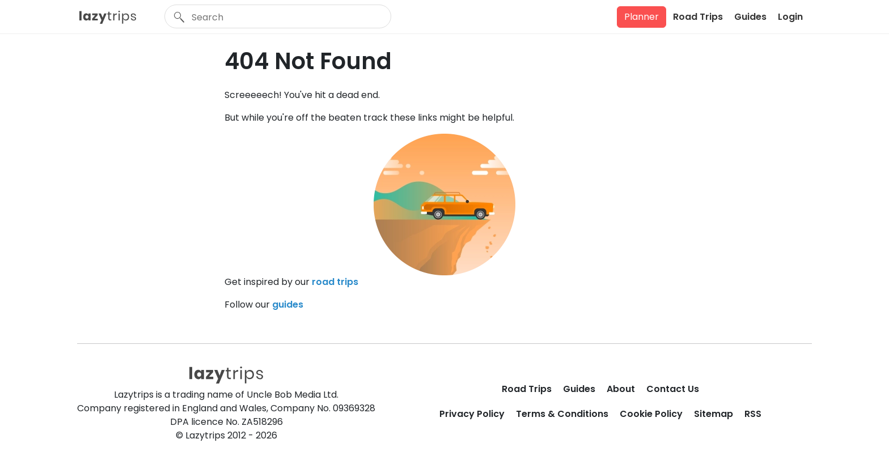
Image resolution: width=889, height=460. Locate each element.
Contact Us (672, 388)
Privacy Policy (472, 413)
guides (287, 304)
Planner (641, 16)
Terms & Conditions (562, 413)
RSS (752, 413)
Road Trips (698, 16)
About (621, 388)
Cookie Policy (651, 413)
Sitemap (713, 413)
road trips (335, 281)
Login (790, 16)
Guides (750, 16)
